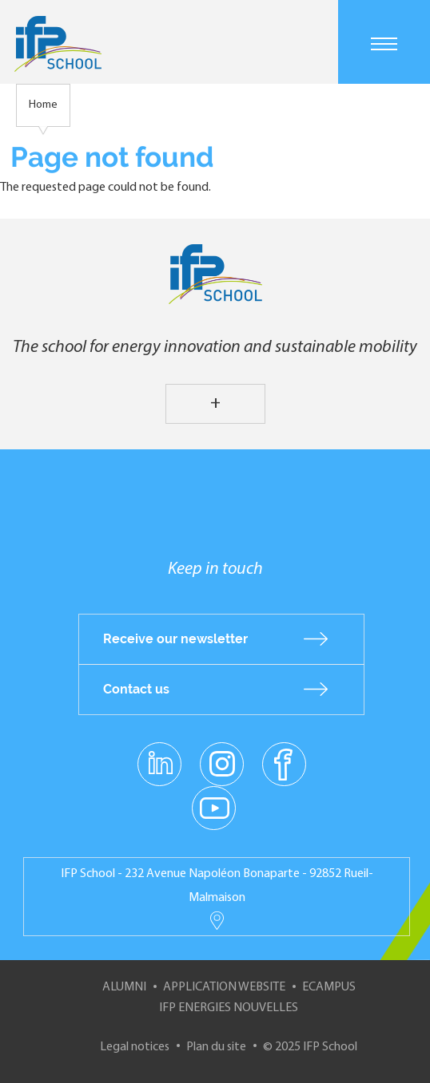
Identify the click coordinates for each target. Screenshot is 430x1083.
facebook (284, 763)
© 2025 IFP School (310, 1047)
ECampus (329, 987)
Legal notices (134, 1047)
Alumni (124, 987)
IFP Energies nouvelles (228, 1008)
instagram (221, 763)
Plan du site (216, 1047)
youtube (213, 807)
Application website (224, 987)
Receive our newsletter (175, 638)
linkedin (159, 754)
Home (43, 105)
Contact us (136, 689)
